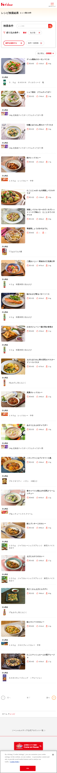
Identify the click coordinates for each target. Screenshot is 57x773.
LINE (11, 724)
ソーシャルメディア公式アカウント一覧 (27, 730)
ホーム (4, 714)
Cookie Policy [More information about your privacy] (14, 762)
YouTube (46, 724)
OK (27, 769)
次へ (48, 698)
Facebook (34, 724)
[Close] (53, 755)
